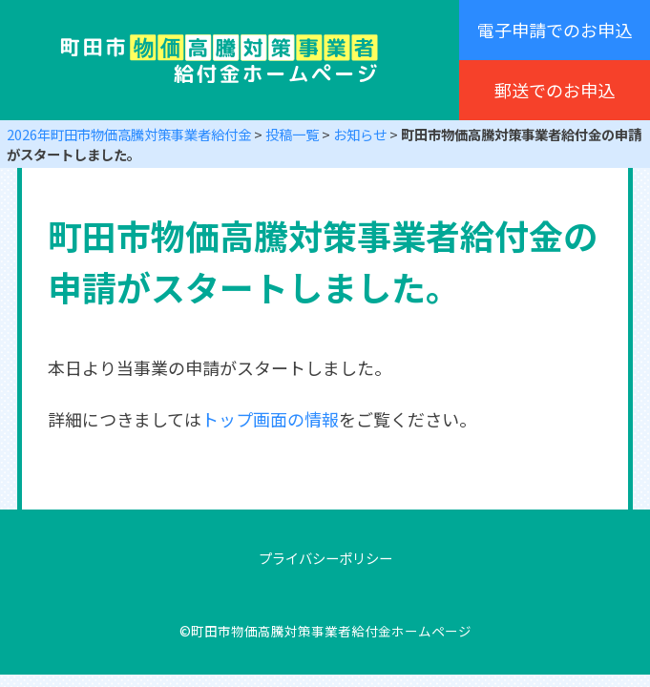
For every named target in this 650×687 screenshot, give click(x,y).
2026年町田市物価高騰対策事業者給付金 (129, 134)
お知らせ (360, 134)
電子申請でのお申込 (554, 29)
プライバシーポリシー (325, 558)
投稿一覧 (292, 134)
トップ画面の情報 (270, 418)
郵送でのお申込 (554, 89)
